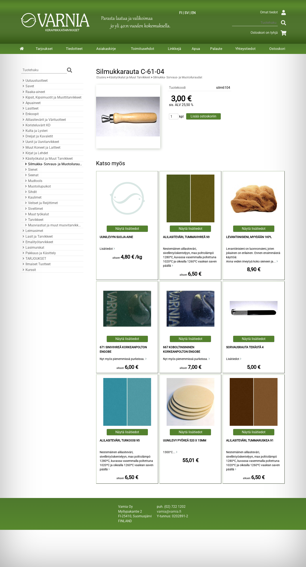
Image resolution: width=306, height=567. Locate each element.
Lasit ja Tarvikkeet (37, 236)
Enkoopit (30, 114)
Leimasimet (32, 231)
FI (180, 13)
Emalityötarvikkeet (37, 242)
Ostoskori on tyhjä (269, 33)
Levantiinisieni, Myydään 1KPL (249, 237)
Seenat (31, 175)
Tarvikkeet (33, 220)
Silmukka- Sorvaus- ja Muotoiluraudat (53, 164)
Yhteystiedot (245, 49)
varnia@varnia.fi (169, 511)
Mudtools (33, 181)
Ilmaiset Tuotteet (36, 264)
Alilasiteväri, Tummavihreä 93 (186, 237)
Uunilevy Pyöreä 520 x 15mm (184, 440)
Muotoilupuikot (37, 186)
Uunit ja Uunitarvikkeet (40, 142)
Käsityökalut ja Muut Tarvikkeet (47, 159)
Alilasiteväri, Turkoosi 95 (120, 440)
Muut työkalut (36, 214)
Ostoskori (277, 49)
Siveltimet (33, 209)
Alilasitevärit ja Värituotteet (43, 120)
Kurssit (28, 270)
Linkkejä (174, 49)
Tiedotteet (74, 49)
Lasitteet (29, 108)
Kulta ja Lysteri (34, 131)
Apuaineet (31, 103)
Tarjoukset (44, 49)
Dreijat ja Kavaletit (37, 136)
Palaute (216, 49)
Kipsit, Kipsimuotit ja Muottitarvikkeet (51, 97)
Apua (196, 49)
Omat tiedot (274, 12)
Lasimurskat (32, 247)
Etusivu (101, 77)
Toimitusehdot (142, 49)
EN (193, 13)
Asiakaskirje (106, 49)
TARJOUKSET (33, 259)
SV (186, 13)
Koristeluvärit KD (36, 125)
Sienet (30, 170)
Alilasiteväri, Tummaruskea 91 (249, 440)
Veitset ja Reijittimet (41, 203)
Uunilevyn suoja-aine (116, 237)
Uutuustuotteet (34, 81)
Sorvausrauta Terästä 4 (245, 347)
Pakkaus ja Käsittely (38, 253)
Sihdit (30, 192)
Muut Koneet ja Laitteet (40, 147)
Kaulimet (32, 197)
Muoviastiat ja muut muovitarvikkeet (53, 225)
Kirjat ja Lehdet (34, 153)
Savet (27, 86)
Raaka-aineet (33, 92)
